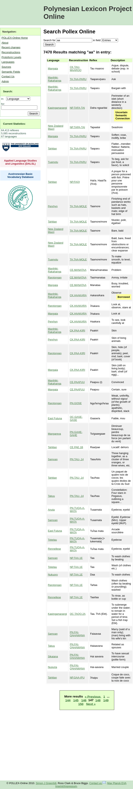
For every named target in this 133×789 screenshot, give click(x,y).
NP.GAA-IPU (77, 677)
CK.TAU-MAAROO (75, 69)
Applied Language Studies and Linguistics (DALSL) (20, 162)
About (4, 42)
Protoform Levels (11, 57)
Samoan (53, 459)
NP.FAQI (75, 181)
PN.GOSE (76, 403)
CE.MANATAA (78, 269)
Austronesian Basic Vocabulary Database (20, 175)
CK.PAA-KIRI (77, 330)
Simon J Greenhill (46, 783)
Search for (49, 40)
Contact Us (7, 76)
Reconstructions (10, 52)
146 (83, 700)
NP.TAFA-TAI (77, 107)
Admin (5, 81)
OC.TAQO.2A (77, 613)
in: (3, 98)
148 (98, 700)
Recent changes (10, 47)
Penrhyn (53, 206)
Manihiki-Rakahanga (54, 79)
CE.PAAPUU (77, 382)
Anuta (51, 509)
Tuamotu (53, 162)
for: (3, 103)
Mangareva (54, 433)
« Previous (93, 696)
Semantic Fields (10, 71)
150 (80, 703)
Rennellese (54, 548)
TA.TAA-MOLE (78, 206)
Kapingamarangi (57, 107)
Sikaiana (53, 656)
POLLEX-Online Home (14, 37)
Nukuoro (53, 574)
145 (76, 700)
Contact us (97, 783)
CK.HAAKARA (78, 295)
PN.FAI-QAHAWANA (77, 634)
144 (68, 700)
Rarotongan (55, 277)
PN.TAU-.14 (77, 459)
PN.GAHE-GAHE (76, 434)
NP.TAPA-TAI (77, 127)
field (98, 40)
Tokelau (52, 539)
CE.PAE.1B (76, 447)
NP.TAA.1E (76, 558)
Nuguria (52, 667)
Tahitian (52, 148)
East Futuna (55, 418)
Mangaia (53, 68)
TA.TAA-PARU (78, 79)
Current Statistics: (14, 123)
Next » (91, 703)
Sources (6, 66)
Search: (8, 91)
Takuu (51, 495)
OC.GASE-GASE (76, 418)
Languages (7, 61)
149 (106, 700)
